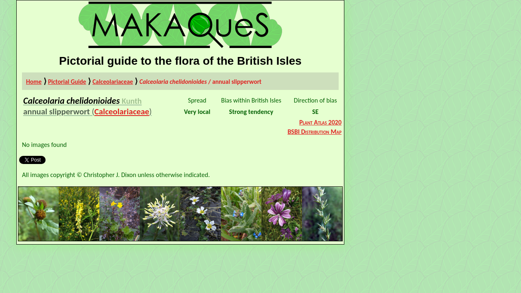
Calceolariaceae (112, 81)
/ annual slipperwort (200, 81)
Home (34, 81)
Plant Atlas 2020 (320, 122)
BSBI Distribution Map (314, 132)
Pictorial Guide (67, 81)
